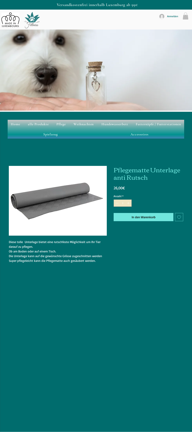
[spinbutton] (122, 203)
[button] (185, 16)
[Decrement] (116, 203)
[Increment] (128, 203)
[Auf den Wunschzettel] (179, 217)
